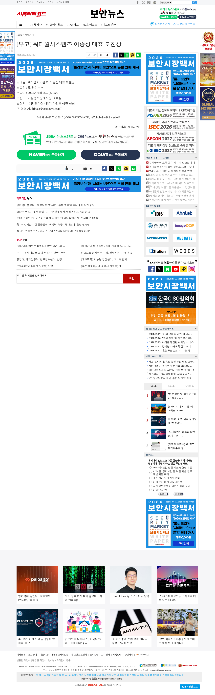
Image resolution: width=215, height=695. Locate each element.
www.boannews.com (77, 117)
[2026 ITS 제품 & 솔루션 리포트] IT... (102, 266)
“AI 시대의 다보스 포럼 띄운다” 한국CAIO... (42, 252)
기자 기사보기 (128, 127)
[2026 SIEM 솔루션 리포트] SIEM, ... (37, 266)
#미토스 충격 (108, 24)
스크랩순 (189, 386)
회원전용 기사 (162, 23)
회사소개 (21, 654)
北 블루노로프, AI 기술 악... (170, 350)
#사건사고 (73, 24)
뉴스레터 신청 (63, 2)
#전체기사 (36, 24)
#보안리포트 (90, 24)
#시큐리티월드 (54, 24)
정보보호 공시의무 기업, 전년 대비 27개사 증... (107, 252)
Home (19, 35)
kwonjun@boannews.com (109, 678)
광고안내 (32, 654)
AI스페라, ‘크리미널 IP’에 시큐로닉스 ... (170, 374)
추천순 (171, 386)
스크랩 (50, 2)
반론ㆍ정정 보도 (190, 687)
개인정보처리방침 (59, 654)
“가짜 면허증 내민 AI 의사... (170, 334)
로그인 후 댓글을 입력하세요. (70, 278)
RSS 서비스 (143, 654)
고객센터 (105, 654)
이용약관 (44, 654)
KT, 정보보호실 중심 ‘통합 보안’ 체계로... (171, 378)
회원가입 (29, 2)
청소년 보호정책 (79, 654)
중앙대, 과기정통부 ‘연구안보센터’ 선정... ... (42, 259)
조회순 (153, 386)
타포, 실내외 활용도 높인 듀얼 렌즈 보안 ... (172, 361)
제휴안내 (117, 654)
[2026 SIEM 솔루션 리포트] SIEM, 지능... (171, 175)
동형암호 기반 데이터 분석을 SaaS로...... (170, 365)
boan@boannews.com (47, 108)
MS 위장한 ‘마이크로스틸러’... (172, 338)
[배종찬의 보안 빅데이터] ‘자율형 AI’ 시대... (106, 245)
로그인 (19, 2)
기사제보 (40, 2)
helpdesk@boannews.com (160, 670)
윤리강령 (94, 654)
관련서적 (128, 654)
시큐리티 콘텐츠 (186, 23)
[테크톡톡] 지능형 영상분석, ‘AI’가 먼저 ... (105, 259)
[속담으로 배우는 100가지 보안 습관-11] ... (41, 245)
